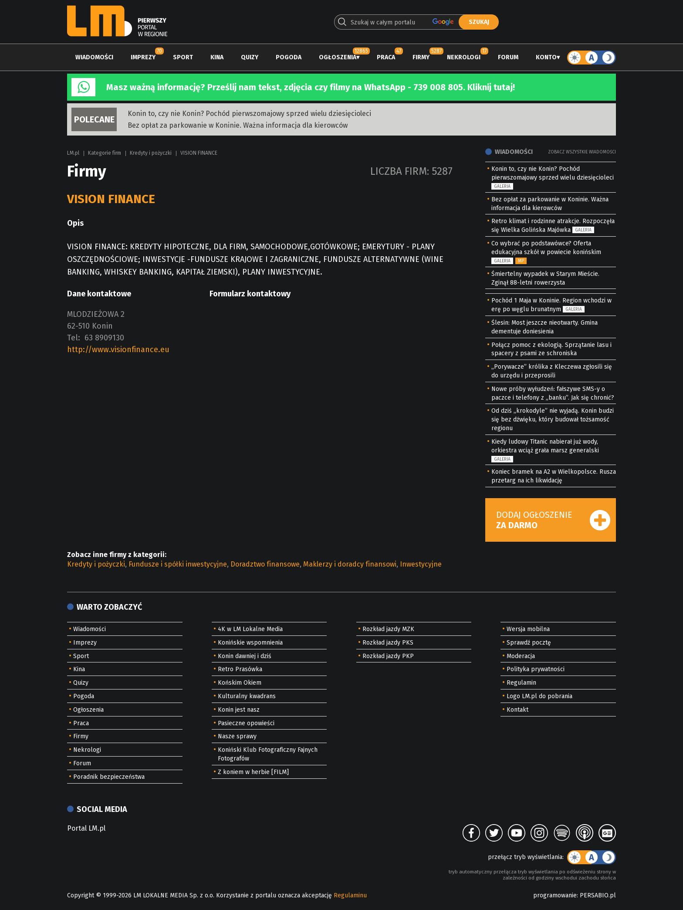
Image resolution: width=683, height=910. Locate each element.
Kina (216, 57)
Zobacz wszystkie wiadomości (582, 152)
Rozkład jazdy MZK (388, 629)
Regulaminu (350, 895)
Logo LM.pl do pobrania (539, 696)
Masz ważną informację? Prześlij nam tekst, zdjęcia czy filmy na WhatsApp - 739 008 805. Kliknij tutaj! (310, 87)
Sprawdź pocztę (529, 642)
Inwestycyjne (421, 564)
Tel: (73, 338)
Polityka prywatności (536, 669)
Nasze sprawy (237, 736)
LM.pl (73, 153)
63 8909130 (104, 338)
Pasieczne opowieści (246, 723)
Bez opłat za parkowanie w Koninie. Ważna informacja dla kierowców (238, 125)
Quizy (249, 57)
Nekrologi (463, 57)
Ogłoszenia (337, 57)
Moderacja (521, 656)
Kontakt (517, 709)
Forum (508, 57)
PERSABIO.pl (598, 895)
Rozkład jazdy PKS (387, 642)
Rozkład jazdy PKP (388, 656)
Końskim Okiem (239, 682)
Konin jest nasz (239, 709)
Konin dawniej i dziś (244, 656)
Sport (183, 57)
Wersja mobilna (528, 629)
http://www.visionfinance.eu (118, 349)
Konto (546, 57)
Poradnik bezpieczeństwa (109, 777)
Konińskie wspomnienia (250, 642)
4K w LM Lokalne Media (250, 629)
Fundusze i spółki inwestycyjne (177, 564)
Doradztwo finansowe (265, 564)
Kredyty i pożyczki (151, 153)
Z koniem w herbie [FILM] (253, 772)
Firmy (421, 57)
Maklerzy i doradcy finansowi (349, 564)
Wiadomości (94, 57)
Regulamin (521, 682)
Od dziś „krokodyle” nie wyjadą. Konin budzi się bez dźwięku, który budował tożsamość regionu (552, 419)
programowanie (555, 895)
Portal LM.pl (86, 828)
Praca (386, 57)
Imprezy (143, 57)
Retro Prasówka (240, 669)
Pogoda (288, 57)
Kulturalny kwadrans (247, 696)
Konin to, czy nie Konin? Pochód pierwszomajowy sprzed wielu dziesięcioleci (249, 113)
